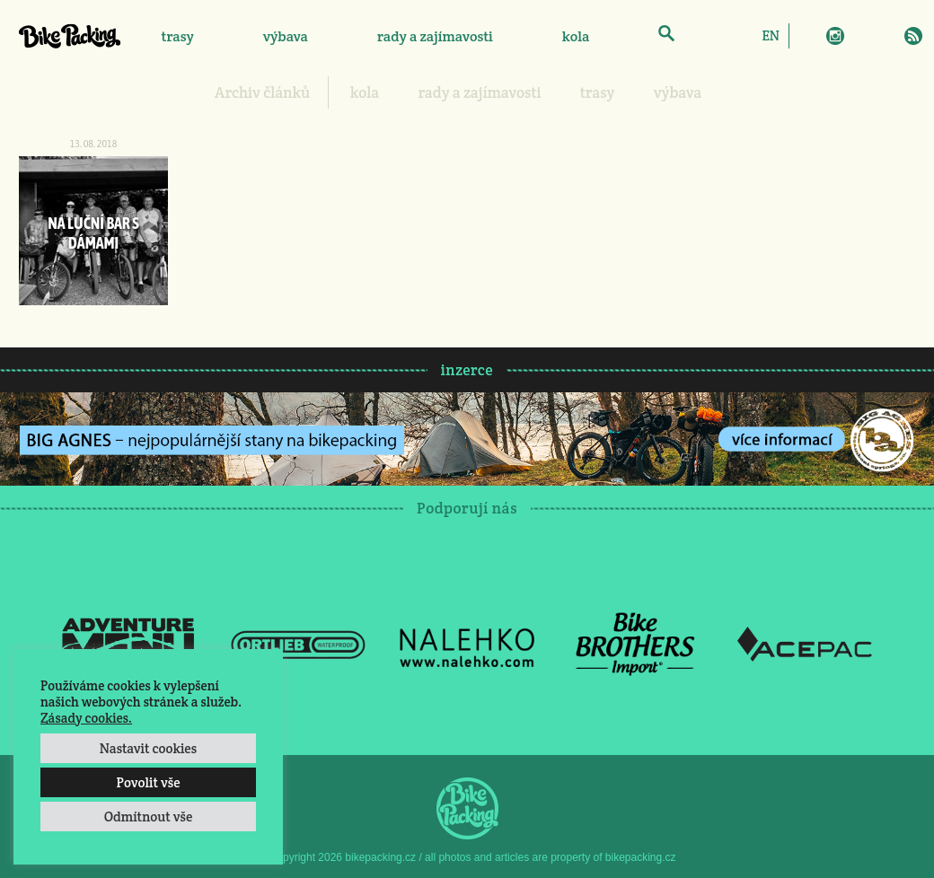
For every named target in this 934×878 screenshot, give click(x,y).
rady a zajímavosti (435, 36)
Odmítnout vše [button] (148, 816)
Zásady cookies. (86, 717)
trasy (177, 36)
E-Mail (887, 36)
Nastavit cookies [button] (148, 748)
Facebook (809, 36)
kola (576, 36)
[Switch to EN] (770, 35)
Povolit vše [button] (148, 782)
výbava (285, 36)
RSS (913, 36)
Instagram (835, 36)
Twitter (861, 36)
